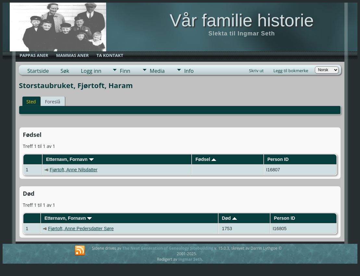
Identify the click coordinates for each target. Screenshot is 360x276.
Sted (31, 102)
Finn (125, 70)
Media (157, 70)
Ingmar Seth (190, 259)
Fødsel (205, 159)
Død (229, 218)
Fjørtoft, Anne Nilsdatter (73, 169)
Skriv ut (256, 70)
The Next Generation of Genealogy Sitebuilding (167, 248)
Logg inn (91, 70)
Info (188, 70)
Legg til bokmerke (290, 70)
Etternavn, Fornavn (69, 159)
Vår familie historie (241, 20)
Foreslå (52, 102)
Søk (64, 70)
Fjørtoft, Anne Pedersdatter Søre (81, 228)
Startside (38, 70)
